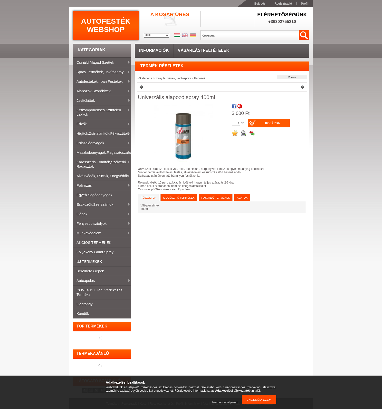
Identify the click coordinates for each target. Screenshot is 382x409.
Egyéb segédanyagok (94, 195)
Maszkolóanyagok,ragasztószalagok (102, 152)
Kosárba (272, 123)
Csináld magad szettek (101, 62)
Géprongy (84, 304)
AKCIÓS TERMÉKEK (93, 242)
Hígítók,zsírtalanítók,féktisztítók (101, 133)
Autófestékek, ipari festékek (101, 81)
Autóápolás (101, 280)
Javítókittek (101, 100)
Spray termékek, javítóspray (101, 72)
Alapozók (199, 78)
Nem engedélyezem (225, 402)
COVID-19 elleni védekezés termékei (99, 292)
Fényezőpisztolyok (101, 223)
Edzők (101, 124)
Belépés (260, 3)
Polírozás (101, 185)
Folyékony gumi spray (95, 252)
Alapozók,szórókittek (101, 91)
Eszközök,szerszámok (101, 204)
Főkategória (144, 78)
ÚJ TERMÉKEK (89, 261)
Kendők (82, 313)
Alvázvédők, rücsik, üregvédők (101, 176)
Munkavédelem (101, 233)
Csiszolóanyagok (101, 143)
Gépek (101, 214)
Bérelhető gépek (90, 271)
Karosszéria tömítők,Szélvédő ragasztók (101, 164)
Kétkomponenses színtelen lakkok (101, 112)
